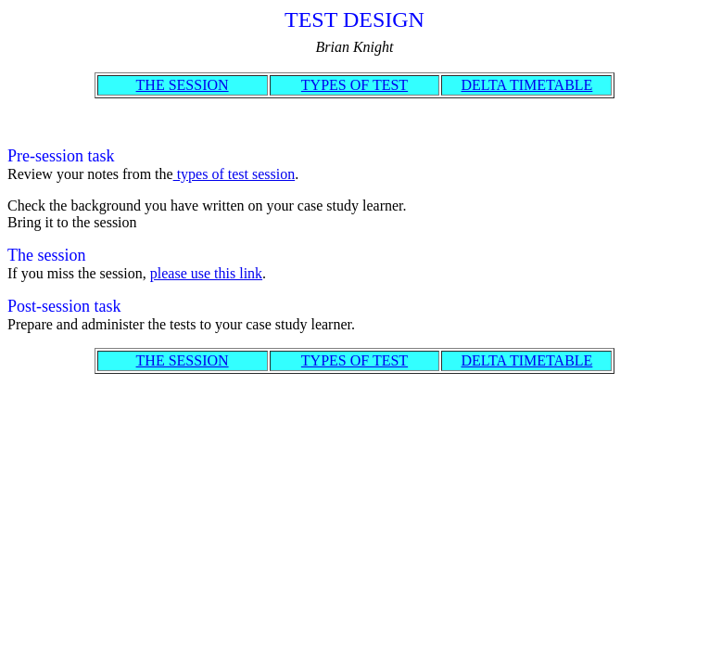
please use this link (206, 273)
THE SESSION (182, 85)
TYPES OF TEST (354, 85)
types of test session (234, 174)
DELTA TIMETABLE (526, 85)
